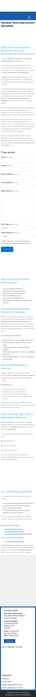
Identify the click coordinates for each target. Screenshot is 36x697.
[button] (5, 15)
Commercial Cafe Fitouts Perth (14, 541)
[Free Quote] (29, 14)
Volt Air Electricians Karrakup (14, 529)
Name (6, 157)
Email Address (10, 174)
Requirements (10, 191)
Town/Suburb (9, 182)
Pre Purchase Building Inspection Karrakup (18, 534)
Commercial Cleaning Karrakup (14, 531)
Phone (6, 166)
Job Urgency (9, 224)
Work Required (10, 233)
